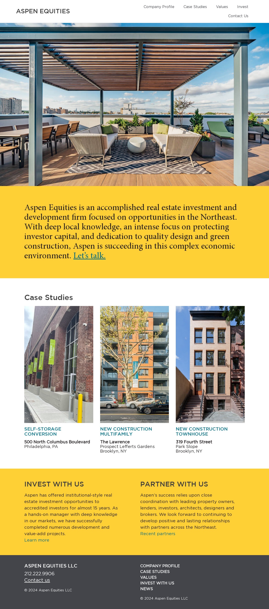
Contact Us (238, 16)
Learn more (36, 540)
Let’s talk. (89, 256)
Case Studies (195, 7)
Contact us (37, 580)
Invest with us (157, 583)
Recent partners (157, 534)
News (146, 589)
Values (222, 7)
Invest (242, 7)
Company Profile (159, 7)
